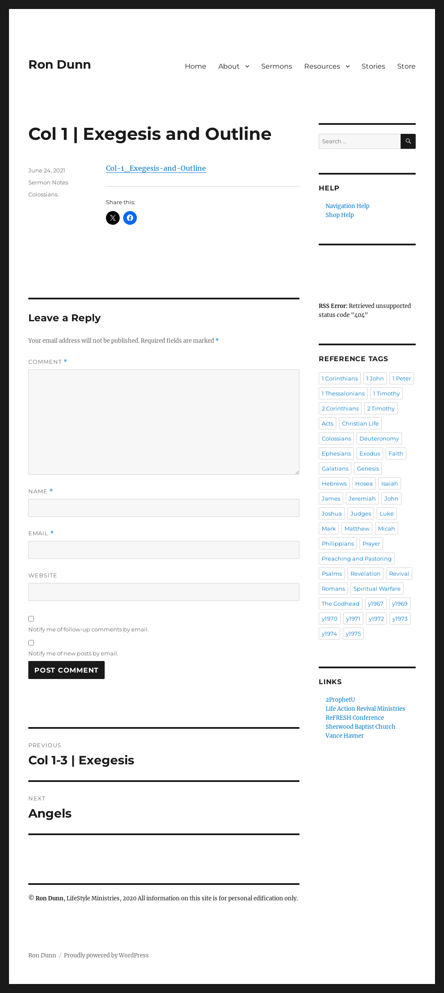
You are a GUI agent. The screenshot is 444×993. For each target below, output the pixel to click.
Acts (327, 423)
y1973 (400, 618)
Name (40, 491)
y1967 (376, 603)
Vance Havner (345, 735)
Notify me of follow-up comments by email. (88, 629)
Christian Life (360, 423)
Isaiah (389, 483)
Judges (360, 513)
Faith (396, 453)
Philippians (338, 543)
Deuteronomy (379, 438)
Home (195, 66)
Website (42, 575)
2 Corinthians (340, 408)
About (229, 66)
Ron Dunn (59, 64)
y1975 (353, 633)
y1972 (376, 618)
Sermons (276, 66)
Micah (386, 528)
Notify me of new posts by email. (73, 653)
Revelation (365, 573)
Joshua (332, 513)
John (391, 498)
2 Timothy (381, 408)
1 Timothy (386, 393)
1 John (375, 378)
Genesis (368, 468)
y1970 (330, 618)
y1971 (353, 618)
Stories (373, 66)
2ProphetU (340, 699)
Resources (322, 66)
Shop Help (340, 215)
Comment (47, 361)
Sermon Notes (48, 182)
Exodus (369, 453)
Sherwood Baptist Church (361, 726)
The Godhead (340, 603)
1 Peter (402, 378)
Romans (333, 588)
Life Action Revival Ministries (365, 708)
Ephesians (336, 453)
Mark (329, 528)
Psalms (332, 573)
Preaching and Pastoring (357, 558)
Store (406, 66)
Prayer (371, 543)
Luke (387, 513)
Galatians (335, 468)
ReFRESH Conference (355, 717)
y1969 (400, 603)
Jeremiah (362, 498)
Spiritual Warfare (377, 588)
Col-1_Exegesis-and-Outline (156, 168)
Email (41, 533)
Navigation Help (347, 206)
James (331, 498)
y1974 (329, 633)
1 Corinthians (340, 378)
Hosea (364, 483)
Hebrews (334, 483)
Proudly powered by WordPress (106, 955)
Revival (399, 573)
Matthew (356, 528)
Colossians (42, 194)
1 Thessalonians (343, 393)
